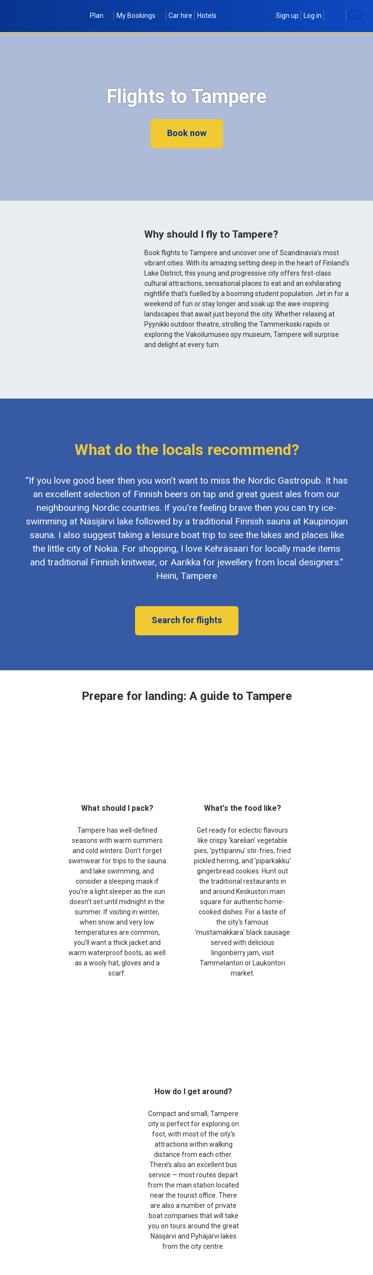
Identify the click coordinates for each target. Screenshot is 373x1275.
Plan (101, 15)
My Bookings (140, 15)
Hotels (207, 15)
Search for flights (187, 620)
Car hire (180, 15)
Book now (186, 133)
